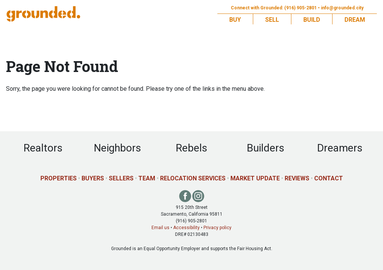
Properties (58, 178)
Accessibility (186, 227)
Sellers (121, 178)
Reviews (297, 178)
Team (146, 178)
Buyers (93, 178)
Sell (272, 19)
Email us (160, 227)
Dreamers (339, 148)
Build (311, 19)
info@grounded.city (342, 7)
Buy (235, 19)
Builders (265, 148)
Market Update (255, 178)
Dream (354, 19)
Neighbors (117, 148)
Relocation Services (193, 178)
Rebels (191, 148)
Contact (328, 178)
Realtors (43, 148)
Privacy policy (217, 227)
